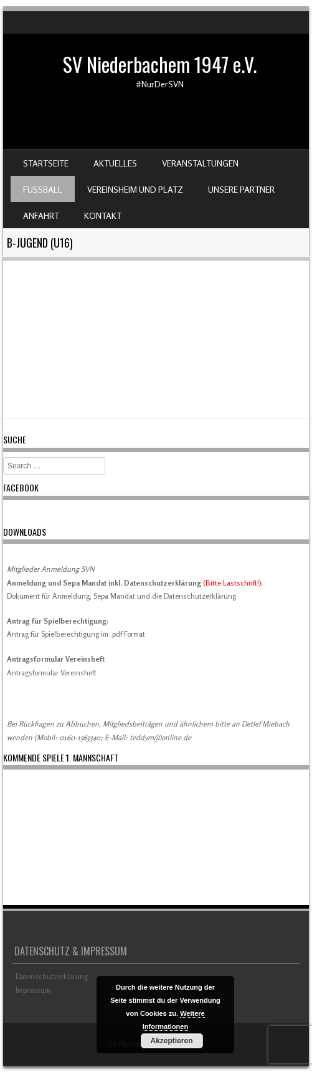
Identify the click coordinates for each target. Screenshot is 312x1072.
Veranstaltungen (200, 163)
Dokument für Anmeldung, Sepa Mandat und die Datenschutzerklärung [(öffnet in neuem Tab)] (121, 596)
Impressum (33, 990)
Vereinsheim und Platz (135, 189)
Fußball (42, 189)
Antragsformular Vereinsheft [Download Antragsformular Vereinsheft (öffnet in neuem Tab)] (52, 672)
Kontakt (102, 215)
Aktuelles (115, 163)
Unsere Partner (241, 189)
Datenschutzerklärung (52, 976)
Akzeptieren (171, 1040)
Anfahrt (41, 215)
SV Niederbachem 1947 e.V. (160, 64)
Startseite (46, 163)
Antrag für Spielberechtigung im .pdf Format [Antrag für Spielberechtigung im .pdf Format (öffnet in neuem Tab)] (76, 634)
